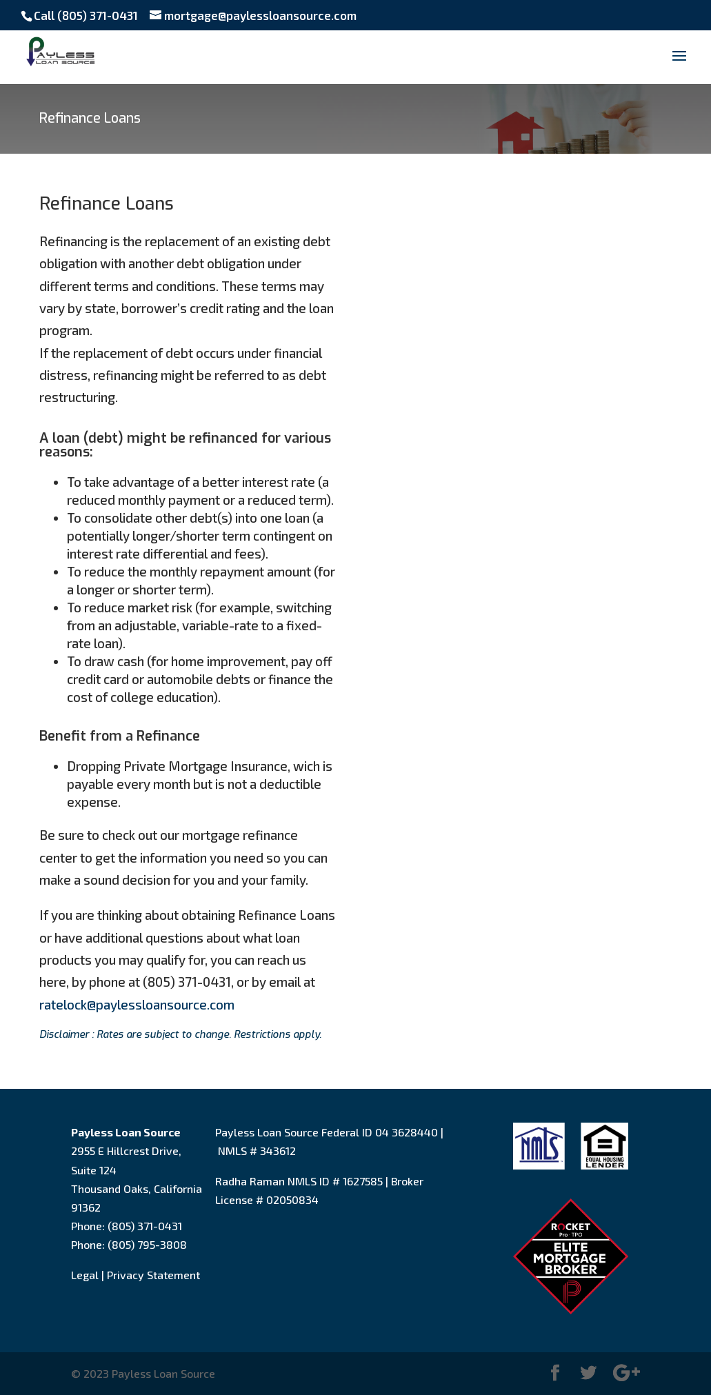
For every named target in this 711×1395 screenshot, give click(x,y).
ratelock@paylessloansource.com (136, 1004)
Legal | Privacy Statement (135, 1274)
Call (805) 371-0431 (86, 15)
